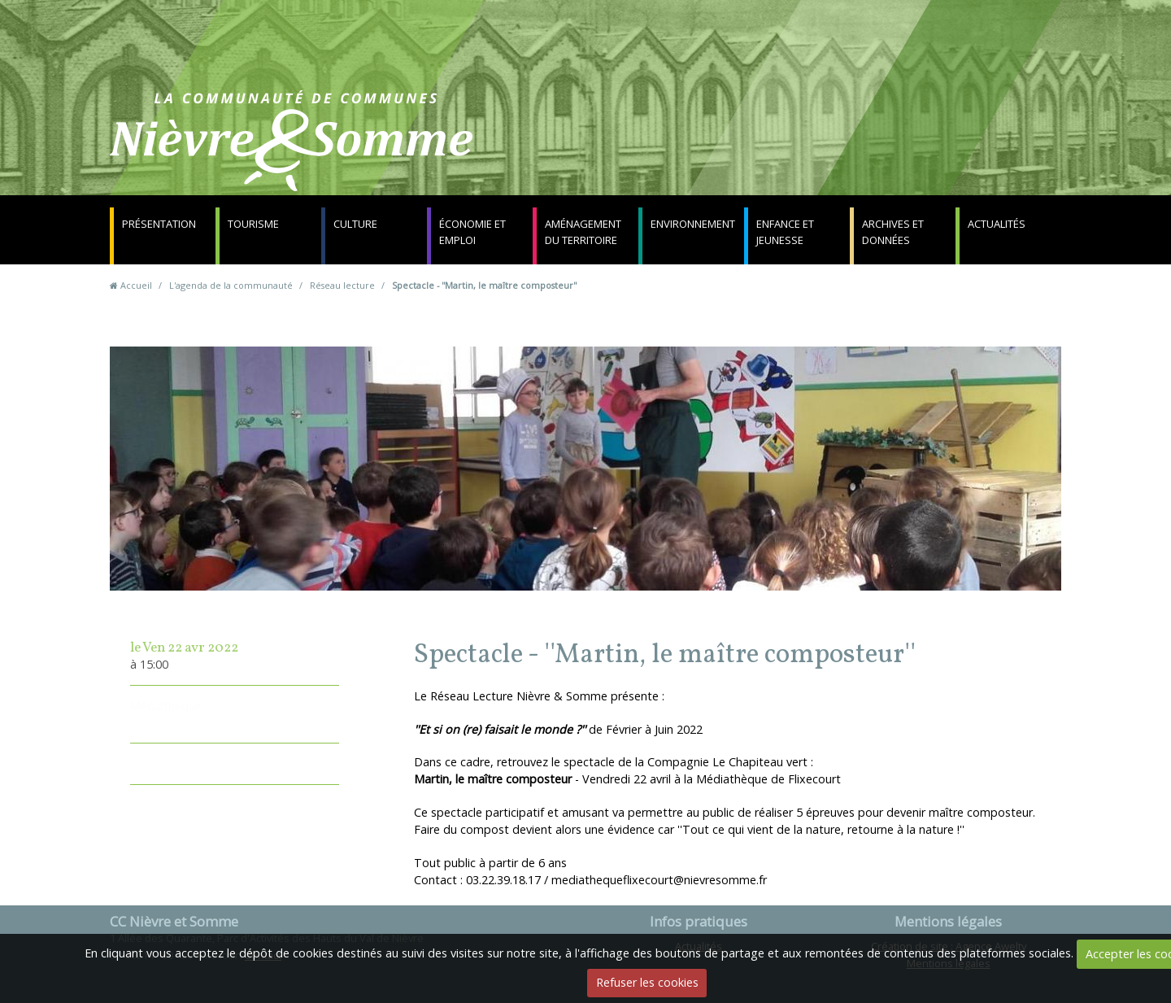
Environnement (693, 223)
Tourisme (253, 223)
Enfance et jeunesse (785, 231)
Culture (355, 223)
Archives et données (893, 231)
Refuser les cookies (647, 982)
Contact (782, 150)
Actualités (996, 223)
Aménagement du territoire (583, 231)
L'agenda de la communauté (231, 285)
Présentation (159, 223)
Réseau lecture (342, 285)
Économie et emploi (472, 231)
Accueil (136, 285)
